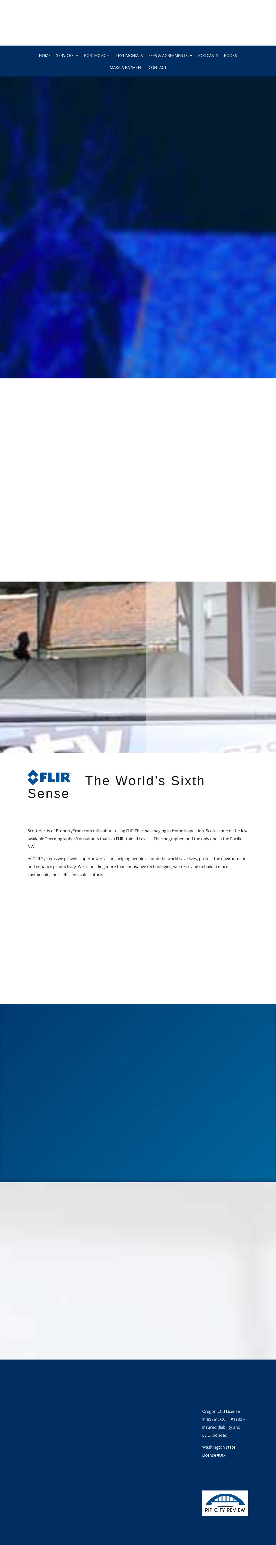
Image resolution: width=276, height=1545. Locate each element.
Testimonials (129, 56)
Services (65, 56)
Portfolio (94, 56)
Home (45, 56)
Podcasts (208, 56)
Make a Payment (126, 68)
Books (230, 56)
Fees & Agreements (168, 56)
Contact (158, 68)
